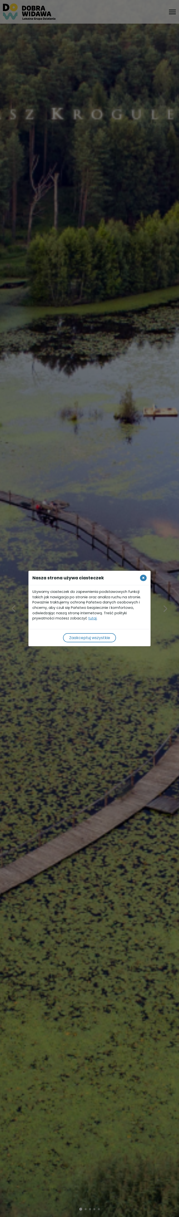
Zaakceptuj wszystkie (89, 638)
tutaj (92, 618)
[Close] (143, 578)
